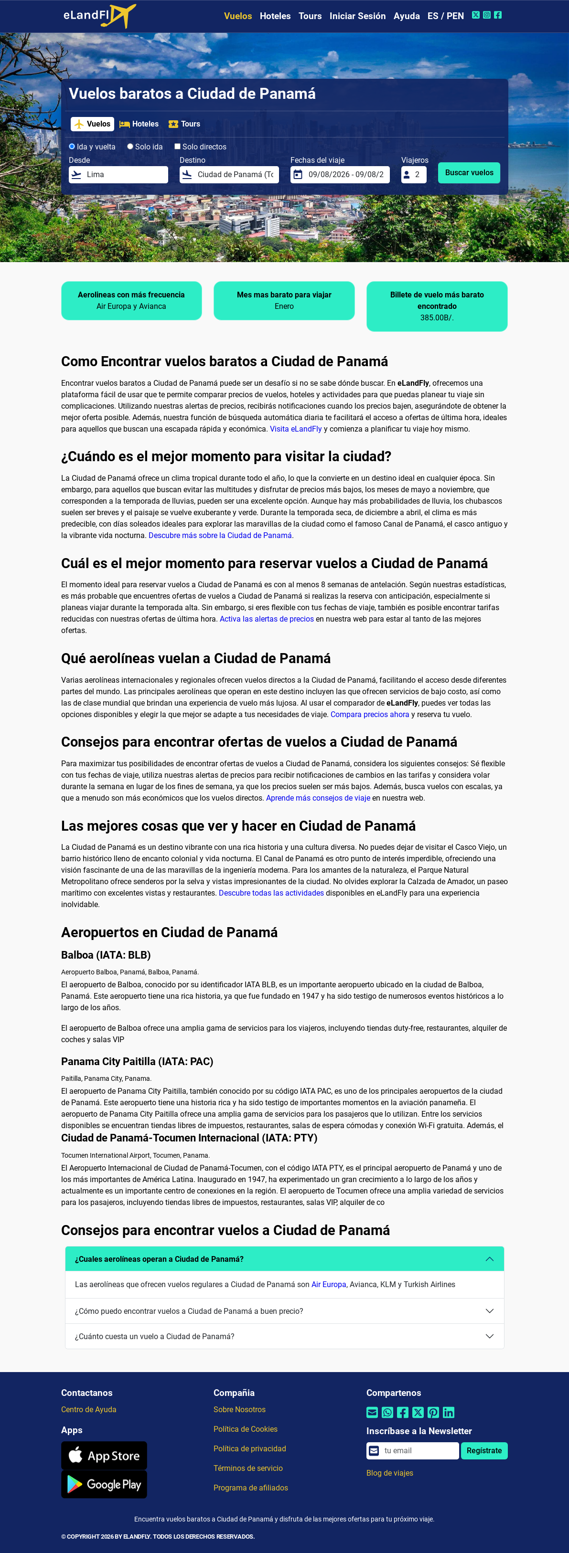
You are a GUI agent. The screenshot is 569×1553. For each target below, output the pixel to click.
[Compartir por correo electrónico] (372, 1418)
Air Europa (328, 1284)
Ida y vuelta (92, 146)
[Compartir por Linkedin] (448, 1418)
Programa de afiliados (251, 1487)
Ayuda (407, 16)
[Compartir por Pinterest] (433, 1418)
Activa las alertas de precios (267, 618)
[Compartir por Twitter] (418, 1418)
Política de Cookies (246, 1429)
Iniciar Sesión (358, 16)
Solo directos (200, 146)
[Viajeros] (418, 174)
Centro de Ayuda (89, 1409)
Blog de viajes (389, 1473)
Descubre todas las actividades (271, 893)
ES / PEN (446, 16)
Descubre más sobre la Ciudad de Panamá (220, 535)
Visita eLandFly (296, 428)
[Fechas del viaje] (346, 174)
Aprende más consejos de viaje (318, 798)
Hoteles (275, 16)
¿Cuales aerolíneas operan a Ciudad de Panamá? (159, 1259)
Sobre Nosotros (240, 1409)
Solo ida (145, 146)
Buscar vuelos (469, 172)
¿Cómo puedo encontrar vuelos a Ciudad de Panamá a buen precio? (189, 1311)
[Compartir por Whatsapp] (387, 1418)
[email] (419, 1450)
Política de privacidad (250, 1448)
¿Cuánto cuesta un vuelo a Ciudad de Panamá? (155, 1336)
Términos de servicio (248, 1468)
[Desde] (124, 174)
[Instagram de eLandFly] (488, 15)
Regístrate (484, 1450)
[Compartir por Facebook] (402, 1418)
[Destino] (235, 174)
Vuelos (238, 16)
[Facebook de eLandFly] (499, 15)
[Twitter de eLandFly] (477, 15)
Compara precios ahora (370, 714)
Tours (310, 16)
